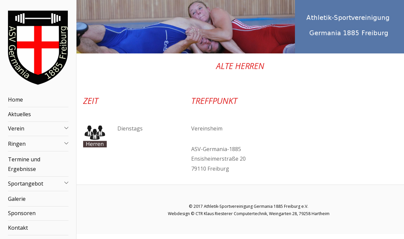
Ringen (17, 143)
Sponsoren (22, 213)
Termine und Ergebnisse (24, 164)
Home (15, 99)
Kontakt (18, 227)
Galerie (17, 198)
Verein (16, 128)
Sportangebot (25, 183)
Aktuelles (19, 114)
